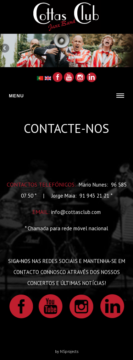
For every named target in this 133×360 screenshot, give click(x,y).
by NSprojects (66, 351)
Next (127, 48)
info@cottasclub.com (76, 212)
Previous (5, 48)
